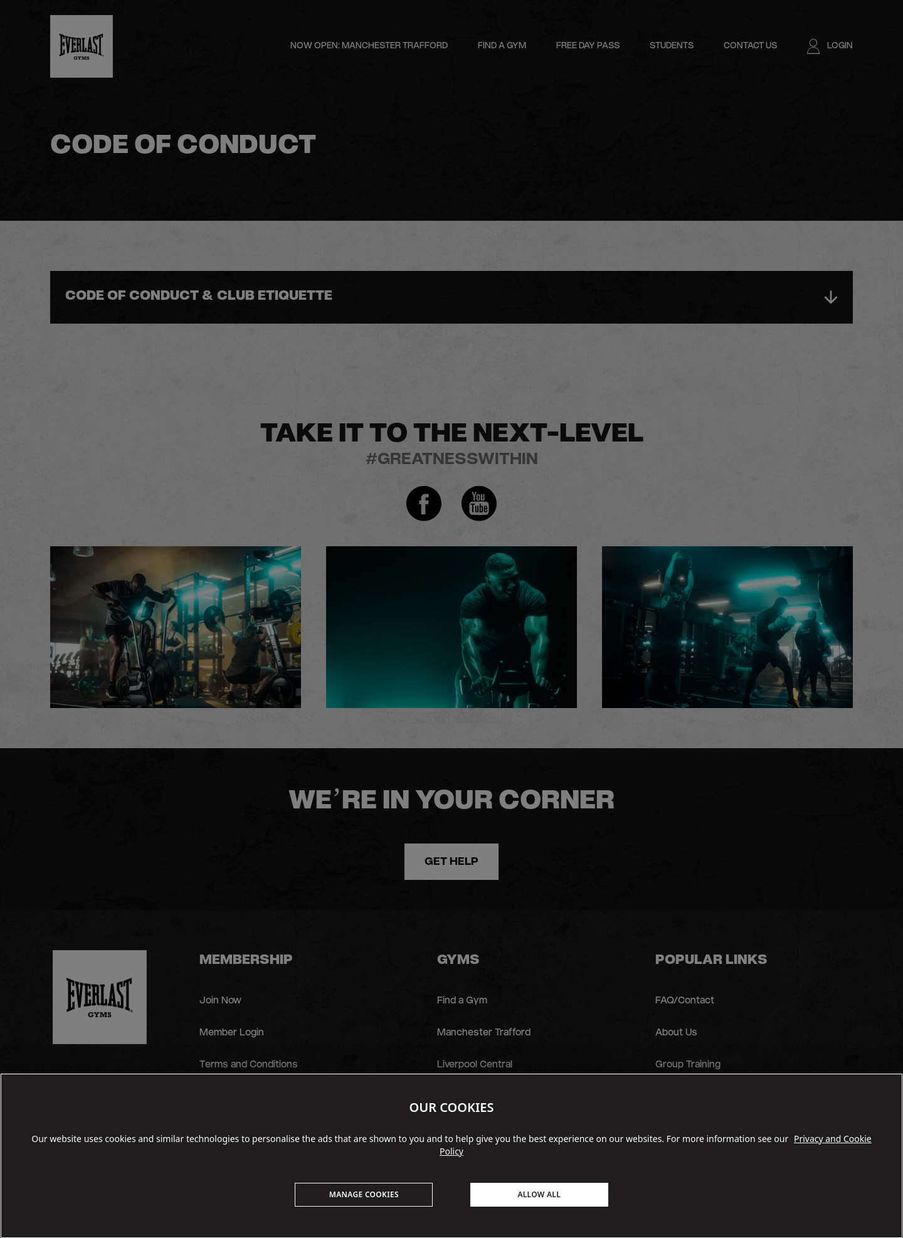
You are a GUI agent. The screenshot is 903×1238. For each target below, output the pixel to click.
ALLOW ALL (539, 1194)
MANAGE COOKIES (364, 1194)
